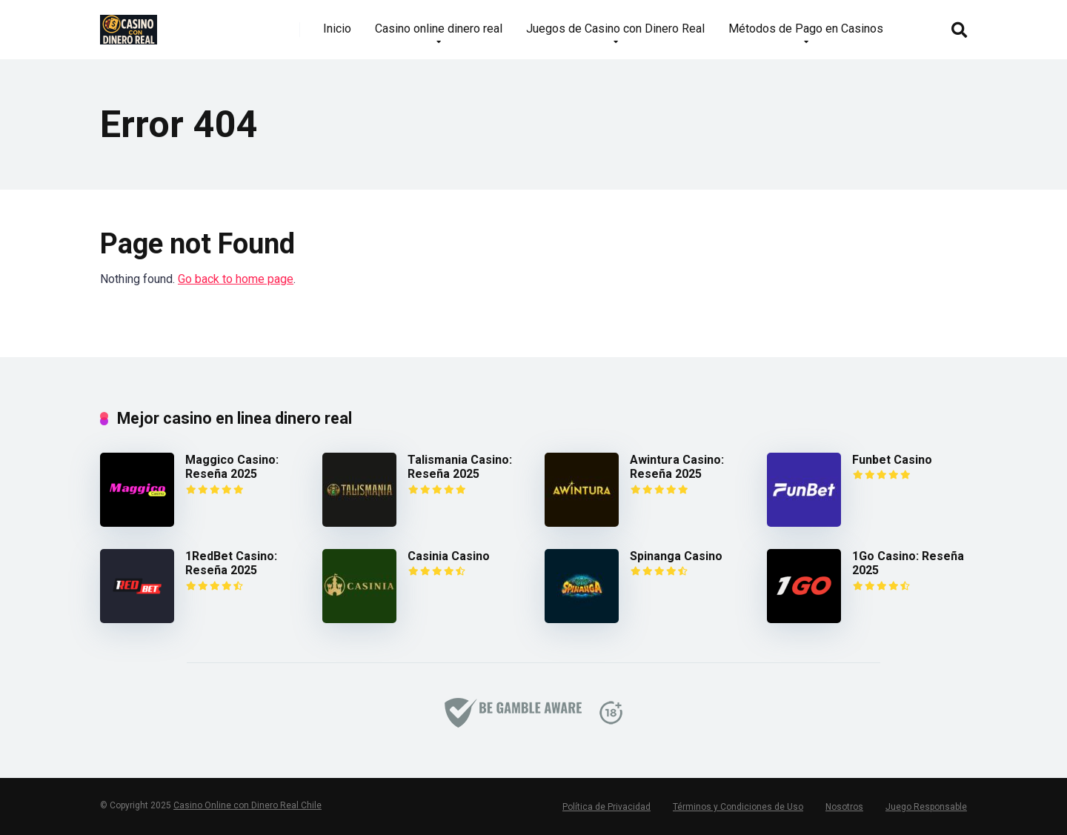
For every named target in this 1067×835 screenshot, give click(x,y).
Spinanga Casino (676, 556)
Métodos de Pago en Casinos (805, 28)
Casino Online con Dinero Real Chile (247, 805)
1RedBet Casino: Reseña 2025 (231, 563)
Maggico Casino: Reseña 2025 (232, 467)
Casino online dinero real (438, 28)
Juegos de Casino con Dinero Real (615, 28)
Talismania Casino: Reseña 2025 (460, 467)
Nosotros (844, 807)
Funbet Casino (892, 460)
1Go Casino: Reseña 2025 (908, 563)
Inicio (337, 28)
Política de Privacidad (606, 807)
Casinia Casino (449, 556)
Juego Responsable (926, 807)
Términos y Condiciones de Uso (738, 807)
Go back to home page (235, 279)
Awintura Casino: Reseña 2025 (677, 467)
